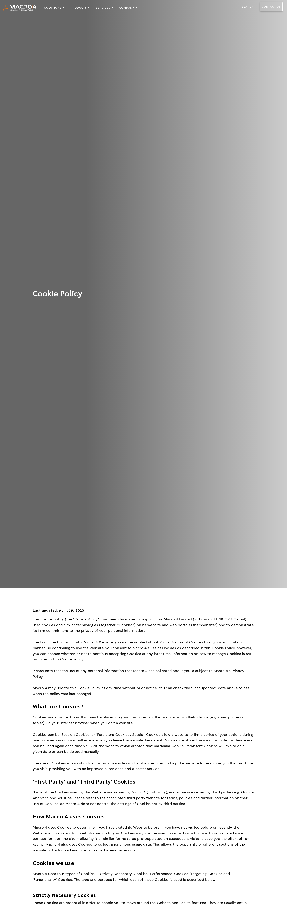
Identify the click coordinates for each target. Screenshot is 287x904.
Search (248, 6)
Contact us (271, 6)
